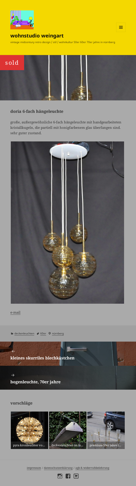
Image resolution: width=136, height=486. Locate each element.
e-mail (15, 312)
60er (43, 333)
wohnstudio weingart (37, 35)
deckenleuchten (24, 333)
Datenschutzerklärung (58, 468)
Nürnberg (58, 333)
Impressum (34, 468)
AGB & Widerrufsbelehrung (92, 468)
